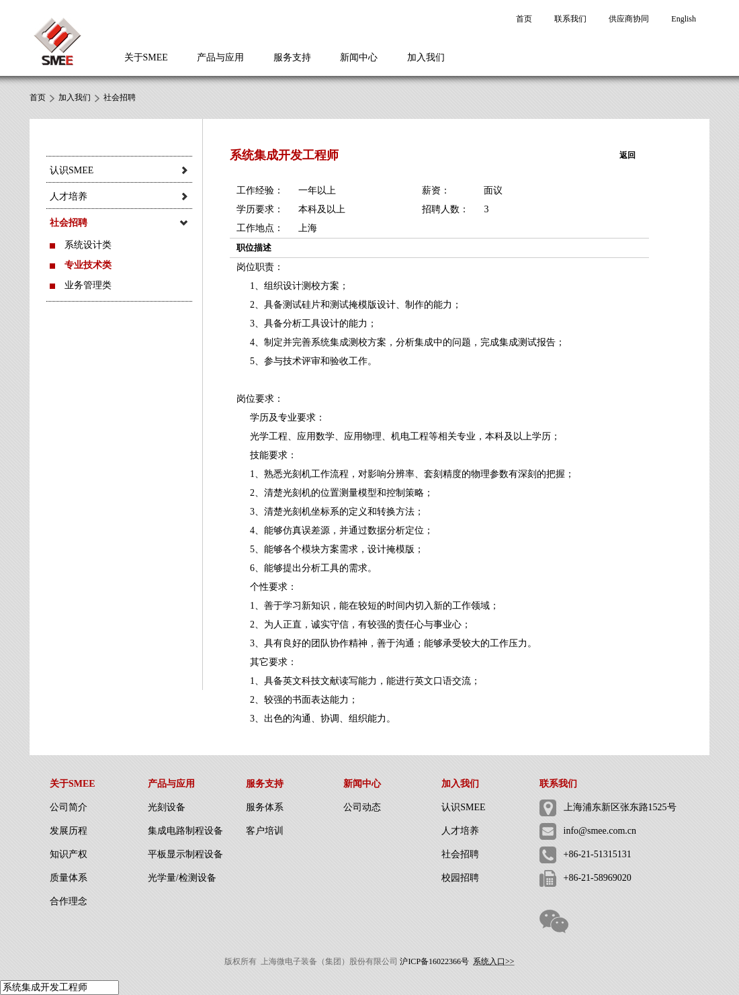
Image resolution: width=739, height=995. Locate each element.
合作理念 (68, 901)
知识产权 (68, 854)
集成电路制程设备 (185, 831)
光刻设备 (166, 807)
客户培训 (265, 831)
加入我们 (426, 57)
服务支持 (292, 57)
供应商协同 (629, 19)
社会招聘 (119, 97)
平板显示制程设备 (185, 854)
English (683, 19)
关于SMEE (146, 57)
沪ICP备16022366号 (434, 961)
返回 (627, 155)
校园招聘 (460, 878)
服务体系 (265, 807)
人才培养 (460, 831)
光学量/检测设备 (182, 878)
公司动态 (362, 807)
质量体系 (68, 878)
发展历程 (68, 831)
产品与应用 (220, 57)
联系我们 (570, 19)
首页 (524, 19)
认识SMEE (463, 807)
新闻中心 (359, 57)
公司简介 (68, 807)
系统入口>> (494, 961)
